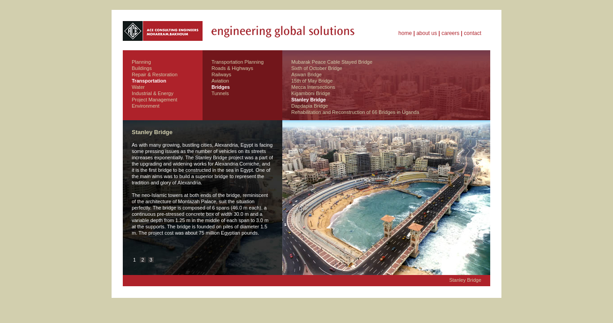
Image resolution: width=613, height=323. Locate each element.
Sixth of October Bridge (316, 68)
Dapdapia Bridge (309, 106)
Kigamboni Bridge (310, 93)
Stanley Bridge (308, 99)
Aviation (220, 80)
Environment (146, 106)
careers (450, 33)
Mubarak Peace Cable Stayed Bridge (331, 62)
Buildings (142, 68)
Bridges (221, 87)
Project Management (154, 99)
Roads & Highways (232, 68)
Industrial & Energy (152, 93)
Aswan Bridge (306, 74)
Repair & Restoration (154, 74)
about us (426, 33)
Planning (141, 62)
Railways (221, 74)
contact (472, 33)
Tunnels (220, 93)
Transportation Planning (237, 62)
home (405, 33)
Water (138, 87)
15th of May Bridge (311, 80)
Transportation (149, 80)
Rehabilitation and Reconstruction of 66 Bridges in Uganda (355, 112)
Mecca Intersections (313, 87)
